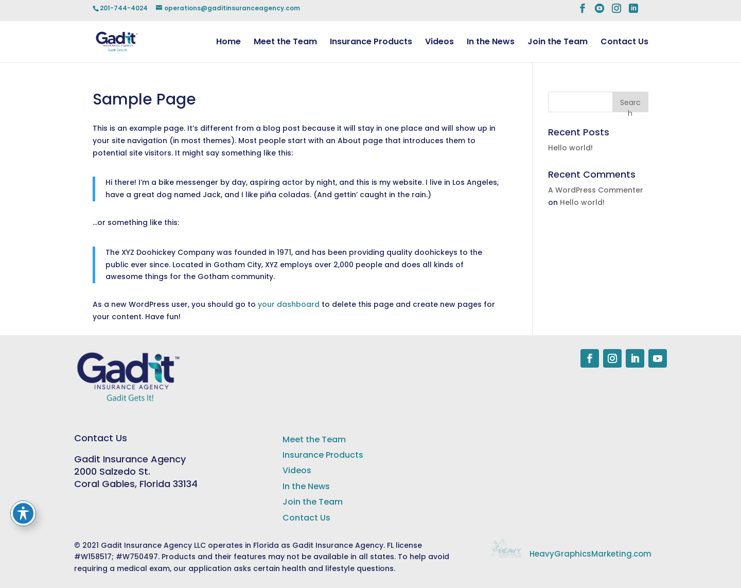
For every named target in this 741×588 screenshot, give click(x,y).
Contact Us (624, 42)
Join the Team (557, 42)
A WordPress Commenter (595, 190)
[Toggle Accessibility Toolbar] (23, 513)
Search (630, 104)
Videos (439, 42)
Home (228, 42)
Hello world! (570, 148)
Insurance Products (371, 42)
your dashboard (289, 304)
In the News (491, 42)
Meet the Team (285, 42)
